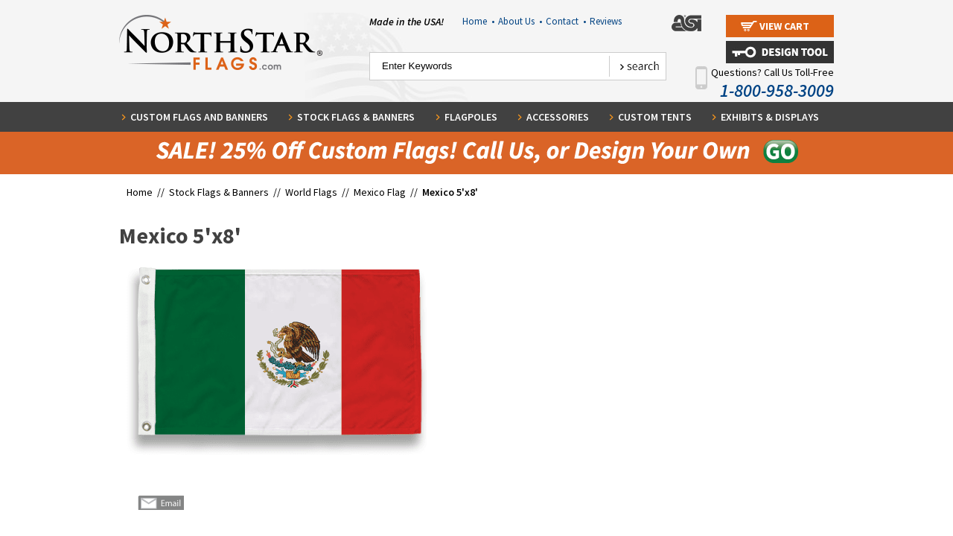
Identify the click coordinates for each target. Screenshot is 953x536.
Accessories (557, 117)
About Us (520, 21)
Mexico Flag (380, 192)
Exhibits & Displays (770, 117)
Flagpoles (470, 117)
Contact (566, 21)
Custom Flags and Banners (199, 117)
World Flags (311, 192)
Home (478, 21)
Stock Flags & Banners (356, 117)
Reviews (606, 21)
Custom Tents (655, 117)
